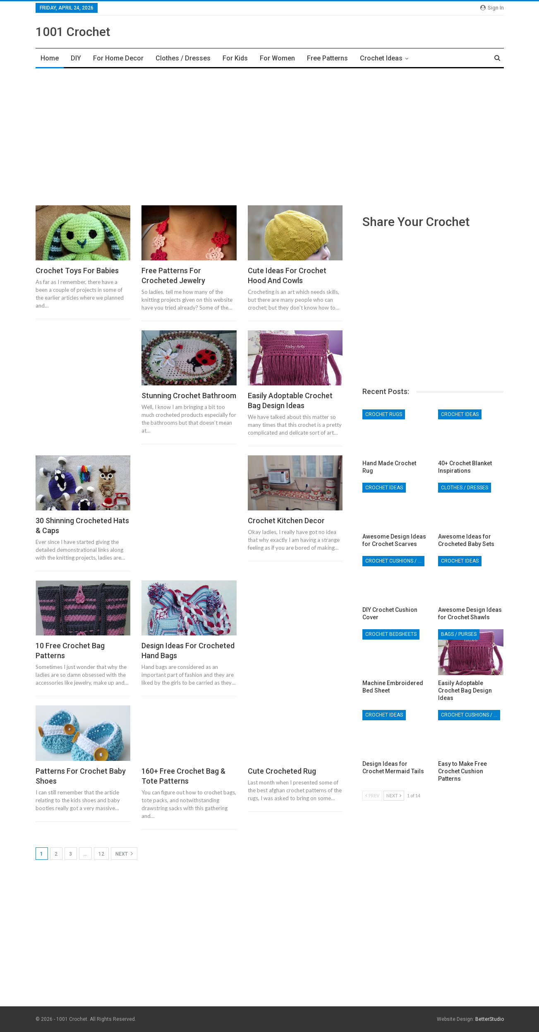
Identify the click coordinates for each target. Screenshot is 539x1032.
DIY (76, 58)
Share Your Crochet (416, 221)
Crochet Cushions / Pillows (394, 561)
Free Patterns (327, 58)
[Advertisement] (270, 134)
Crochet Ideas (381, 58)
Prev (372, 795)
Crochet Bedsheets (391, 634)
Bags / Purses (459, 634)
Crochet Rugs (383, 414)
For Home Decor (118, 58)
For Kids (235, 58)
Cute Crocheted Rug (282, 771)
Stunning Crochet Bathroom (188, 395)
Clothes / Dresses (183, 58)
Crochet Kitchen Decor (286, 520)
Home (50, 58)
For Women (277, 58)
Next (124, 853)
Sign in (492, 8)
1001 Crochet (73, 31)
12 (101, 854)
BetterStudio (489, 1019)
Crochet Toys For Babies (77, 270)
